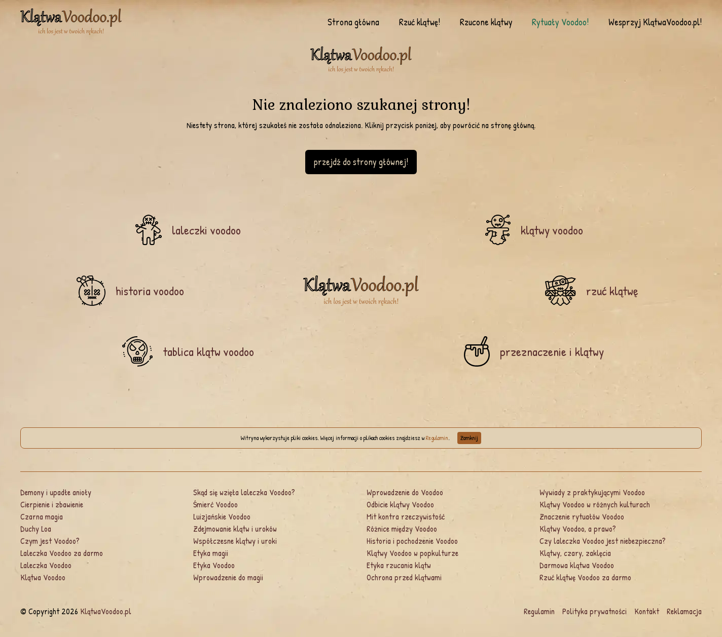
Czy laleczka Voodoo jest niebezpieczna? (602, 541)
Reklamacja (684, 611)
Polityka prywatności (594, 611)
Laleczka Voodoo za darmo (61, 553)
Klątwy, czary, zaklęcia (575, 553)
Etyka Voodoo (214, 565)
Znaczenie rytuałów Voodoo (581, 516)
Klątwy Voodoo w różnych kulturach (594, 504)
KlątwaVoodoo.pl (105, 611)
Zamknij (469, 437)
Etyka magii (210, 553)
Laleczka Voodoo (45, 565)
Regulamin (437, 437)
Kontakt (646, 611)
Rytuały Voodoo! (560, 22)
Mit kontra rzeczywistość (406, 516)
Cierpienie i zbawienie (51, 504)
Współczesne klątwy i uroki (235, 541)
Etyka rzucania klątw (399, 565)
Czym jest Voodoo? (50, 541)
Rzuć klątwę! (419, 22)
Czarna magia (41, 516)
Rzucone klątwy (486, 22)
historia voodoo (150, 291)
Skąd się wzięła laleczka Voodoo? (244, 492)
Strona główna (353, 22)
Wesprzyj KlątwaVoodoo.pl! (655, 22)
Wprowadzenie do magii (228, 577)
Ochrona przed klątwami (404, 577)
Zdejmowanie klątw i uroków (235, 529)
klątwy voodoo (552, 230)
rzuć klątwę (612, 291)
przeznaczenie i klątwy (552, 351)
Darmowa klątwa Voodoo (576, 565)
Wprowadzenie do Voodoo (405, 492)
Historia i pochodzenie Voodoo (412, 541)
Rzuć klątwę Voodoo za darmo (585, 577)
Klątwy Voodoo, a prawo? (577, 529)
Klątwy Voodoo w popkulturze (412, 553)
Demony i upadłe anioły (55, 492)
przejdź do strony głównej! (361, 161)
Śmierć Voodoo (215, 504)
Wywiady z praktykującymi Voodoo (592, 492)
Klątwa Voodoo (42, 577)
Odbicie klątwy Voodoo (400, 504)
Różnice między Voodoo (402, 529)
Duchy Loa (35, 529)
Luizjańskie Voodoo (221, 516)
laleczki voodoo (206, 230)
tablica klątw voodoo (208, 351)
